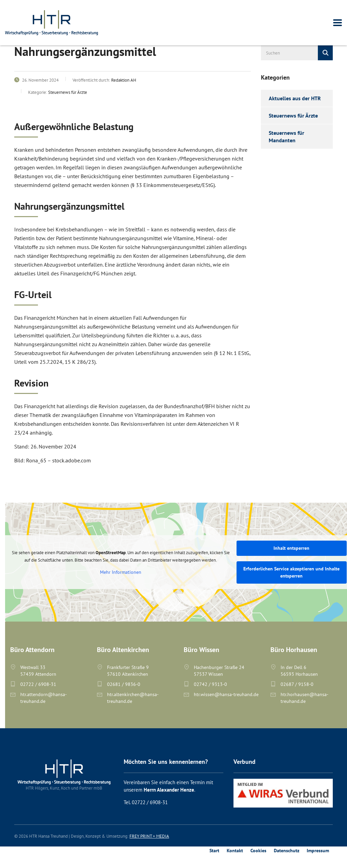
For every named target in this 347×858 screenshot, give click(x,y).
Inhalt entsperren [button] (291, 548)
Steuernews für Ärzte (293, 115)
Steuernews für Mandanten (286, 136)
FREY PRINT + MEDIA (149, 836)
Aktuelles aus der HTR (295, 98)
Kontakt (235, 850)
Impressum (318, 850)
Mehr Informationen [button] (120, 572)
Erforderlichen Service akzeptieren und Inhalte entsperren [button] (291, 572)
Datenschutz (286, 850)
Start (214, 850)
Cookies (258, 850)
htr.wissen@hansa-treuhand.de (226, 694)
